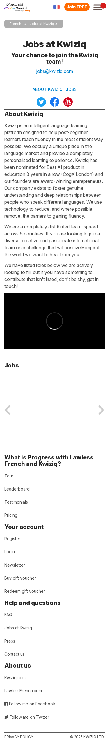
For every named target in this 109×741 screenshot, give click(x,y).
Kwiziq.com (15, 677)
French (15, 23)
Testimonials (16, 502)
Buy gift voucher (20, 578)
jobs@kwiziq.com (54, 71)
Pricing (10, 515)
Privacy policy (18, 737)
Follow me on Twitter (26, 717)
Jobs (71, 89)
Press (9, 641)
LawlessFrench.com (23, 690)
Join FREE (77, 6)
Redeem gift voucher (24, 591)
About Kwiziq (48, 89)
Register (12, 538)
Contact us (14, 654)
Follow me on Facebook (29, 703)
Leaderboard (17, 488)
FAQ (8, 614)
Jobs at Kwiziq (18, 627)
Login (9, 551)
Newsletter (14, 564)
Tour (8, 475)
